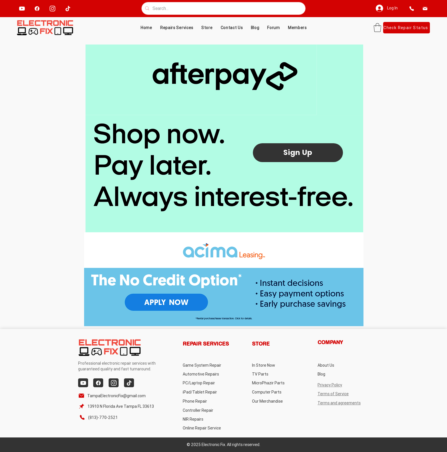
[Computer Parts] (274, 392)
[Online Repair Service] (207, 427)
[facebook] (37, 8)
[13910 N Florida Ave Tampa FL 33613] (117, 406)
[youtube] (22, 8)
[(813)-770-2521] (101, 417)
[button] (207, 27)
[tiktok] (68, 8)
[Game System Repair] (209, 365)
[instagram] (52, 8)
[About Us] (340, 365)
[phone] (412, 8)
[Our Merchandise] (274, 401)
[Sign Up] (298, 152)
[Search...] (223, 8)
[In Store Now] (274, 365)
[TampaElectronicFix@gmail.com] (113, 395)
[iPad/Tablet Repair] (205, 392)
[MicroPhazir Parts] (274, 382)
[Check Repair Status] (406, 27)
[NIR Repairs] (205, 419)
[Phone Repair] (205, 401)
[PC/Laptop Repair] (205, 382)
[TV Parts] (274, 374)
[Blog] (340, 374)
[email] (425, 8)
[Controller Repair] (205, 410)
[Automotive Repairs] (205, 374)
